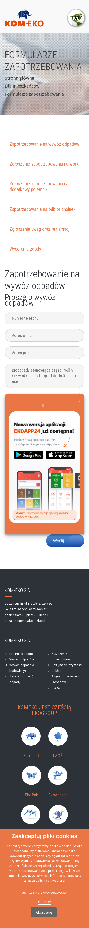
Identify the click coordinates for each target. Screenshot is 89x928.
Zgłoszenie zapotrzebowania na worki (44, 164)
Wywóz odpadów (21, 659)
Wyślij (58, 540)
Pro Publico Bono (21, 653)
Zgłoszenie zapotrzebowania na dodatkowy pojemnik (38, 186)
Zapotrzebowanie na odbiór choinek (42, 209)
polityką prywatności (50, 880)
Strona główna (19, 78)
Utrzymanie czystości (67, 665)
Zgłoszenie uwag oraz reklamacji (39, 229)
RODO (56, 687)
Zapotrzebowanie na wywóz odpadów (44, 144)
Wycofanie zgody (25, 249)
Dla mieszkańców (22, 86)
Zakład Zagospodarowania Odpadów (65, 676)
